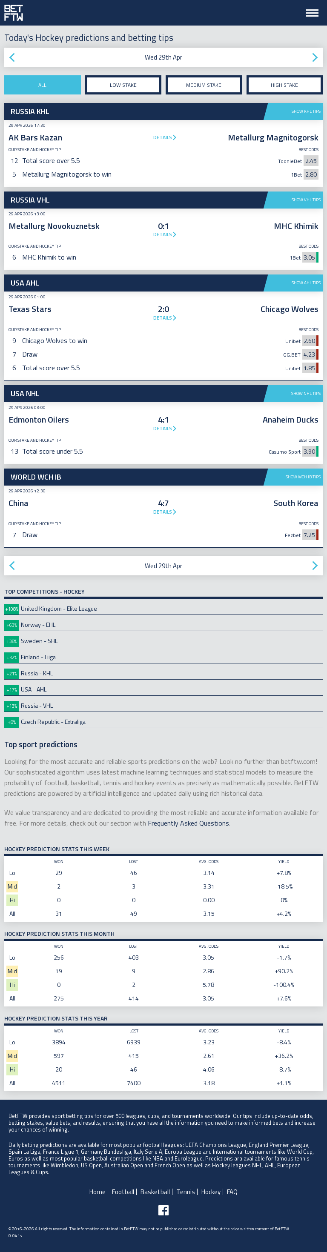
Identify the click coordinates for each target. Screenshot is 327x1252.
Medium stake (203, 85)
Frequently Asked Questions (188, 823)
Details (162, 137)
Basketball (155, 1192)
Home (97, 1192)
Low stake (123, 85)
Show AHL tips (306, 283)
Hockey (211, 1192)
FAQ (232, 1192)
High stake (284, 85)
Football (123, 1192)
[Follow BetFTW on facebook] (163, 1210)
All (42, 85)
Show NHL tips (306, 393)
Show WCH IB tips (303, 477)
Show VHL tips (306, 200)
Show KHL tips (306, 111)
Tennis (185, 1192)
